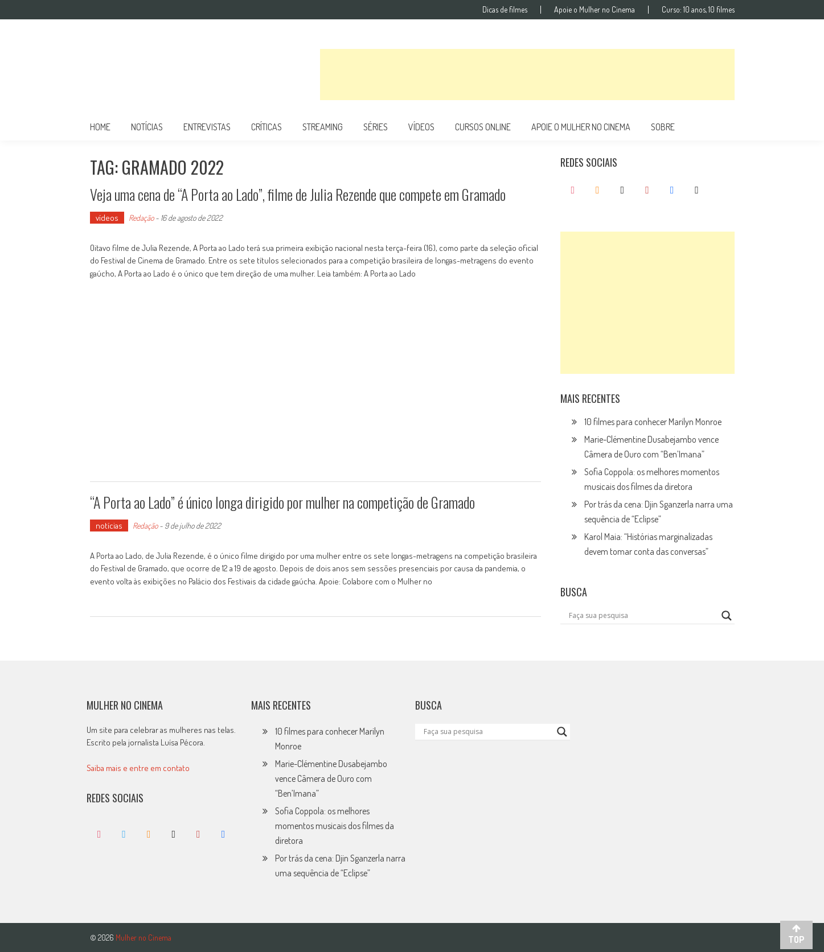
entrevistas (207, 127)
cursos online (483, 127)
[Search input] (642, 616)
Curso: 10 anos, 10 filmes (698, 10)
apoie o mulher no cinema (580, 127)
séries (375, 127)
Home (100, 127)
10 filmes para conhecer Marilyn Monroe (652, 421)
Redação (141, 217)
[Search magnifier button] (727, 616)
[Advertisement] (527, 74)
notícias (147, 127)
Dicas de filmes (504, 10)
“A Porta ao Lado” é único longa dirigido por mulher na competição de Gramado (282, 502)
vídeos (421, 127)
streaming (322, 127)
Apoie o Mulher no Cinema (594, 10)
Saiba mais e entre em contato (138, 768)
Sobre (663, 127)
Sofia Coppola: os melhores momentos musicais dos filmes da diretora (334, 825)
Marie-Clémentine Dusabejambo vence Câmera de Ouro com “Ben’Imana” (331, 778)
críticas (266, 127)
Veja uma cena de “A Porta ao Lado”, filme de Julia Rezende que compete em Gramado (298, 194)
